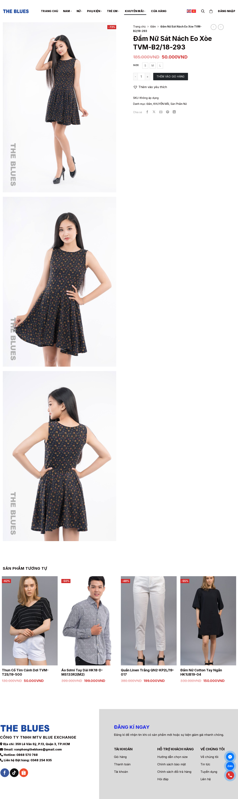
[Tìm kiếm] (203, 11)
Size (136, 65)
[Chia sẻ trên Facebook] (147, 112)
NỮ (79, 11)
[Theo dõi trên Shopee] (23, 766)
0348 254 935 (41, 753)
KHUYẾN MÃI (135, 11)
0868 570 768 (27, 748)
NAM (67, 11)
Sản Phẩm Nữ (179, 103)
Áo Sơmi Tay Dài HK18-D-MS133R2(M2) (82, 672)
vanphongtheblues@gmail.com (38, 743)
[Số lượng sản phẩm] (141, 76)
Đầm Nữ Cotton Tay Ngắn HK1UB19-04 (201, 672)
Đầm (153, 26)
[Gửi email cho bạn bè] (160, 112)
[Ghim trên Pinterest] (167, 112)
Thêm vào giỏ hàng (171, 76)
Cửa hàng (158, 11)
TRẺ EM (113, 11)
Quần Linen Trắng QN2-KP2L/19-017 (147, 672)
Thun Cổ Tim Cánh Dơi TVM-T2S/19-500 (25, 672)
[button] (150, 87)
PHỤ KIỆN (94, 11)
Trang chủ (49, 11)
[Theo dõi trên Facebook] (4, 766)
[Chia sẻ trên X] (153, 112)
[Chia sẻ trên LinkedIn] (174, 112)
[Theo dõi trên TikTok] (14, 766)
